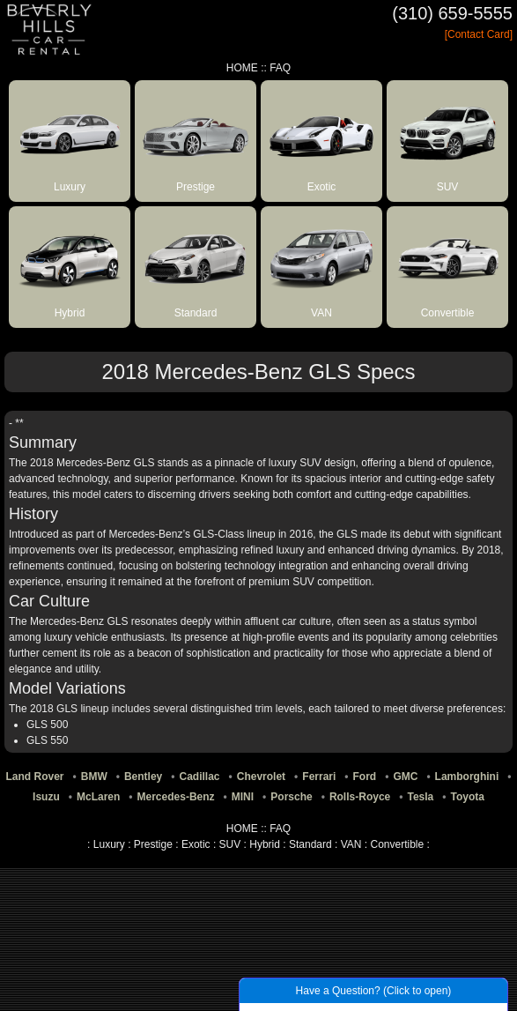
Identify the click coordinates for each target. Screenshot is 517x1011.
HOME (242, 68)
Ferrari (319, 776)
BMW (94, 776)
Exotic (195, 844)
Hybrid (264, 844)
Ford (365, 776)
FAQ (280, 68)
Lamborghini (467, 776)
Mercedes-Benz (176, 797)
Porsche (291, 797)
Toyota (467, 797)
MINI (243, 797)
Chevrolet (261, 776)
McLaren (98, 797)
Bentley (143, 776)
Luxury (109, 844)
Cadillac (200, 776)
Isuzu (46, 797)
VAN (351, 844)
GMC (405, 776)
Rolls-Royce (359, 797)
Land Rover (35, 776)
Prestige (153, 844)
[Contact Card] (479, 34)
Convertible (398, 844)
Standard (310, 844)
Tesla (420, 797)
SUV (230, 844)
